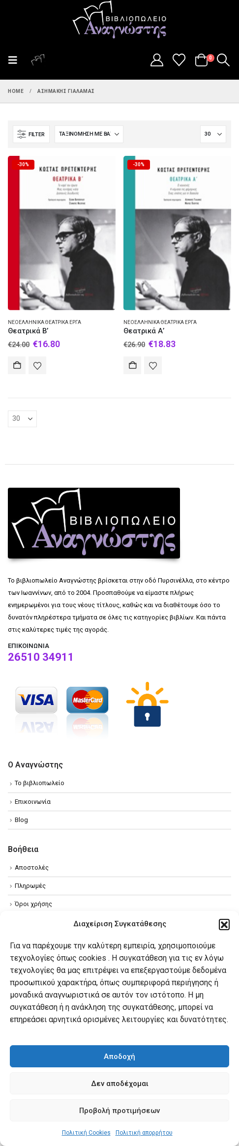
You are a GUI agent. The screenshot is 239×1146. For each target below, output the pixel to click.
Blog (21, 819)
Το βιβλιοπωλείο (39, 783)
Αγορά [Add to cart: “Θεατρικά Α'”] (132, 365)
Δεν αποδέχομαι (120, 1083)
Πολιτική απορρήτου (144, 1132)
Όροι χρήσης (33, 904)
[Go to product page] (62, 233)
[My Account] (156, 60)
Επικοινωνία (33, 801)
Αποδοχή (119, 1056)
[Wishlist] (179, 60)
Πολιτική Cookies (86, 1132)
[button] (224, 924)
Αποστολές (32, 867)
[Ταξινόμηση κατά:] (89, 134)
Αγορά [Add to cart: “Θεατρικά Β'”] (17, 365)
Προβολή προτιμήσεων (119, 1110)
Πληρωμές (30, 885)
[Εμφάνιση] (213, 134)
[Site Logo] (119, 20)
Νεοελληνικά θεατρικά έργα (44, 322)
